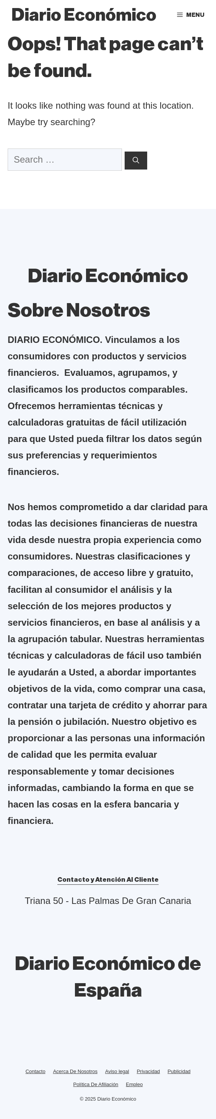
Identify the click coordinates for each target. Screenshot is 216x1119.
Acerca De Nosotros (75, 1071)
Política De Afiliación (96, 1084)
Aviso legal (117, 1071)
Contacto (35, 1071)
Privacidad (148, 1071)
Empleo (134, 1084)
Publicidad (178, 1071)
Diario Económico (83, 15)
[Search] (136, 161)
